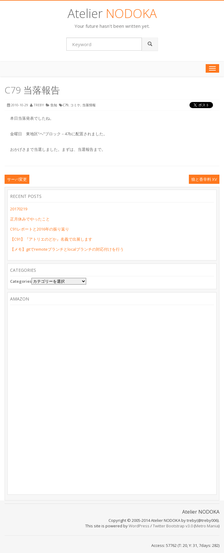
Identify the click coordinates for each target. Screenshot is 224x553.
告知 (53, 105)
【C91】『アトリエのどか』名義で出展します (51, 239)
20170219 (18, 209)
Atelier (112, 13)
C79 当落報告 (32, 90)
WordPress (139, 526)
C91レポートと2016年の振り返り (39, 229)
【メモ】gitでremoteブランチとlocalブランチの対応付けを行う (67, 249)
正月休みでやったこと (30, 219)
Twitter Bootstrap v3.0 (173, 526)
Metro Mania (206, 526)
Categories (20, 281)
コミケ (75, 105)
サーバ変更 (17, 179)
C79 (65, 105)
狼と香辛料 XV (204, 179)
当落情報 (89, 105)
